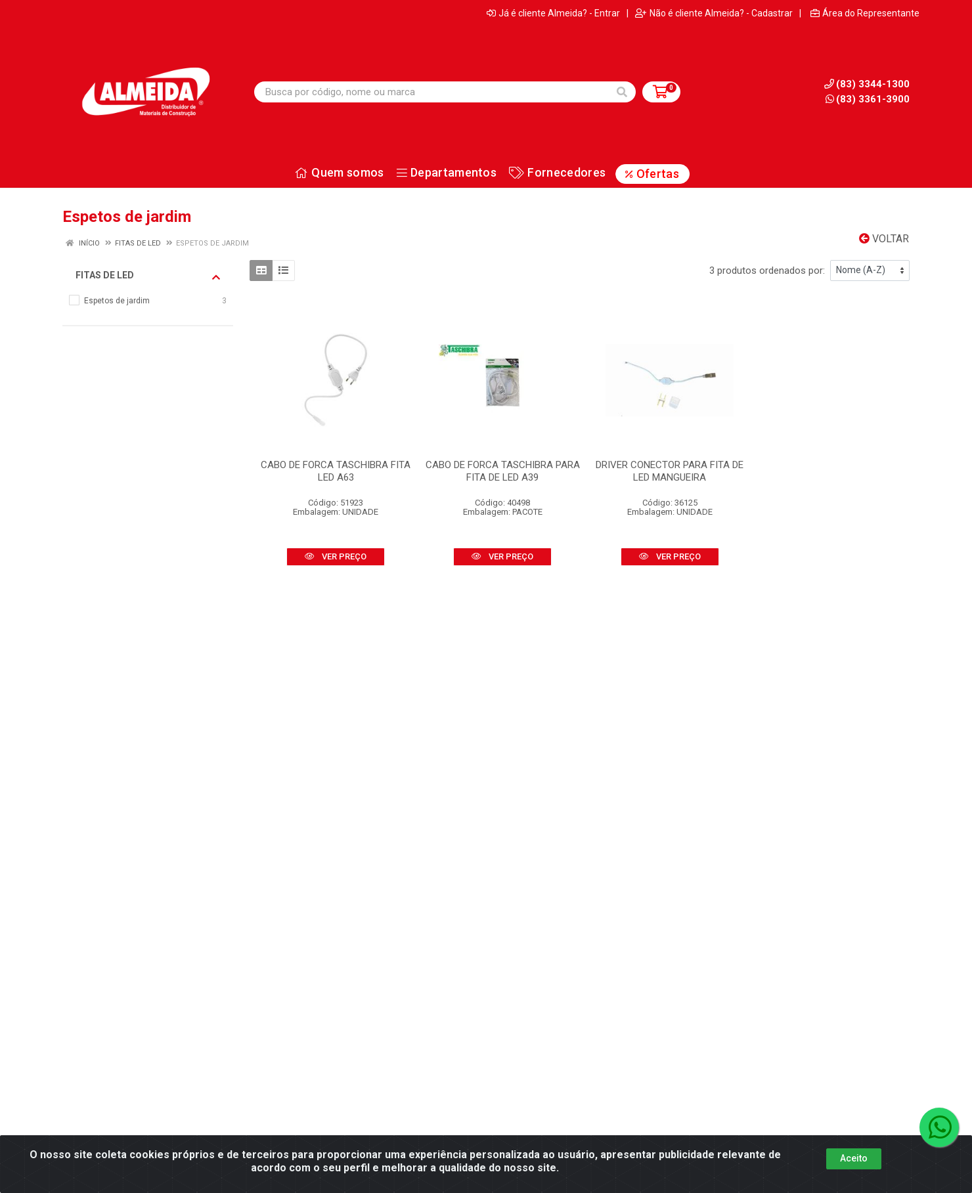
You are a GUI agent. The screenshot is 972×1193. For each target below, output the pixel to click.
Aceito (854, 1167)
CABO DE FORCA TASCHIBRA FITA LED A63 (335, 471)
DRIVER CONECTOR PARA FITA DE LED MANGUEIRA (669, 471)
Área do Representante (864, 13)
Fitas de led (148, 276)
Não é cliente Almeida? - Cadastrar (714, 13)
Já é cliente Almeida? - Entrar (553, 13)
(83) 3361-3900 (868, 99)
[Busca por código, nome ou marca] (431, 91)
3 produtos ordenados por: (767, 270)
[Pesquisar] (622, 91)
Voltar (884, 238)
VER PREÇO (335, 556)
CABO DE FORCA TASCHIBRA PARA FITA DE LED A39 (503, 471)
